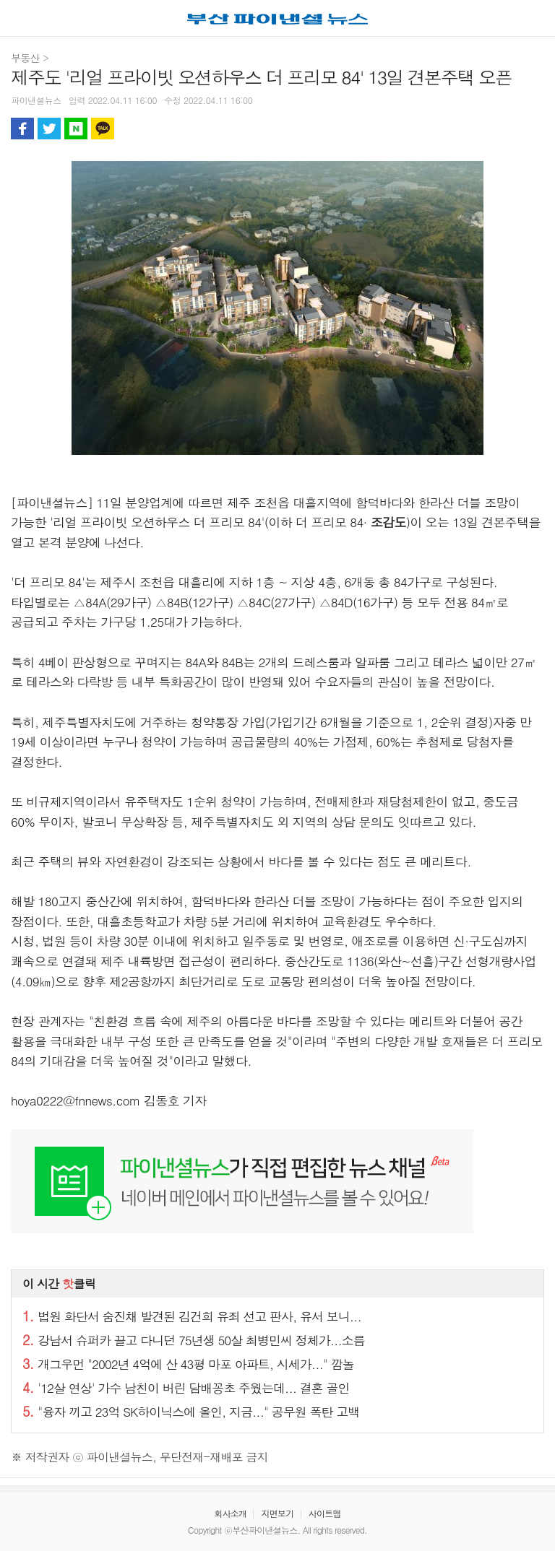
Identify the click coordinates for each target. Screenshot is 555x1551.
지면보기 (277, 1513)
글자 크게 (532, 128)
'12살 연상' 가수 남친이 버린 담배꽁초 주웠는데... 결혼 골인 (186, 1387)
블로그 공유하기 (75, 128)
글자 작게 (505, 128)
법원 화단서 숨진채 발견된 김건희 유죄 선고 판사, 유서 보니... (191, 1316)
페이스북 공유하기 (22, 128)
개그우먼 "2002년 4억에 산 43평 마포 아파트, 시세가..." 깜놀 (188, 1364)
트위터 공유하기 (49, 128)
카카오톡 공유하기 (102, 128)
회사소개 (230, 1513)
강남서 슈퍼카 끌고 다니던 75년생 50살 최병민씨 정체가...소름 (193, 1340)
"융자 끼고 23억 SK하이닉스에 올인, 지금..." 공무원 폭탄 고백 (190, 1411)
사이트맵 (325, 1513)
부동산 (25, 58)
